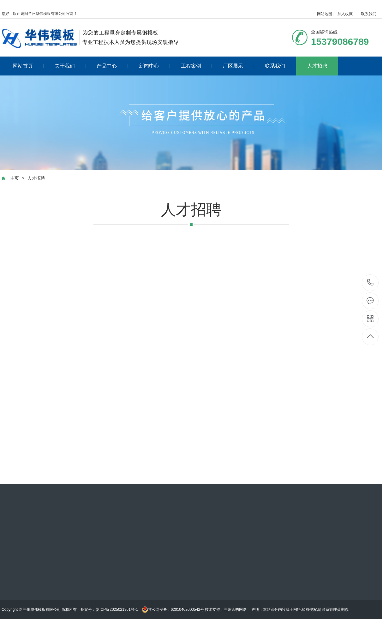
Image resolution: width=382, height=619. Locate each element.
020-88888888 (370, 282)
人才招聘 (317, 66)
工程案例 (196, 66)
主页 (14, 178)
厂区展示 (238, 66)
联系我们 (368, 14)
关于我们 (70, 66)
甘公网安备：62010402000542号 (173, 609)
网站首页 (28, 66)
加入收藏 (345, 14)
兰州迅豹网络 (235, 609)
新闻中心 (154, 66)
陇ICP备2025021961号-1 (117, 609)
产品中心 (112, 66)
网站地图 (324, 14)
